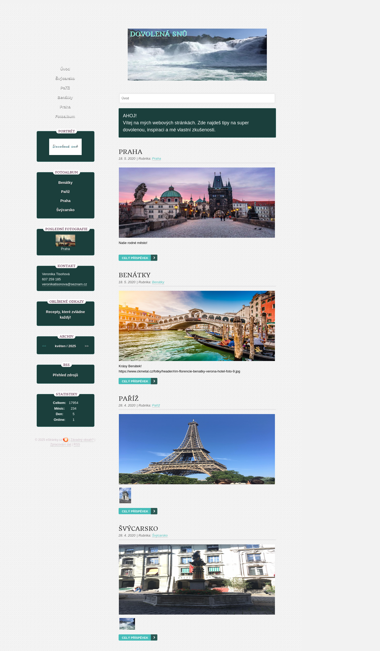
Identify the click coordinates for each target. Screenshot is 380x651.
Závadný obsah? (82, 440)
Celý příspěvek (135, 258)
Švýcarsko (138, 528)
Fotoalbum (65, 116)
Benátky (134, 275)
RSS (77, 444)
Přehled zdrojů (65, 375)
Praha (130, 152)
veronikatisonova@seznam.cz (64, 284)
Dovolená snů (158, 34)
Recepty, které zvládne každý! (65, 314)
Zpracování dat (60, 444)
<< (44, 346)
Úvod (65, 68)
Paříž (129, 398)
